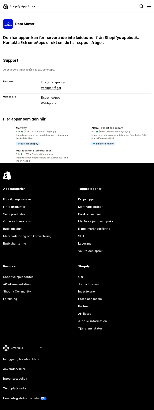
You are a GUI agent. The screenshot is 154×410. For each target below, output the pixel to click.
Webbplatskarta (14, 388)
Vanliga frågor (51, 88)
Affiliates (84, 313)
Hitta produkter (14, 206)
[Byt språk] (26, 348)
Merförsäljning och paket (96, 221)
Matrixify (21, 127)
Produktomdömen (90, 214)
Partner (83, 306)
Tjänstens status (90, 328)
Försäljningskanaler (17, 199)
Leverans (84, 243)
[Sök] (142, 6)
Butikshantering (14, 243)
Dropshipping (87, 199)
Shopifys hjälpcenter (18, 277)
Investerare (86, 291)
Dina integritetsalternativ (21, 398)
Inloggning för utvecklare (21, 359)
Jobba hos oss (88, 284)
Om (80, 277)
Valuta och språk (90, 251)
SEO (81, 236)
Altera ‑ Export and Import (107, 127)
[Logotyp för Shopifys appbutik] (19, 6)
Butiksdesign (12, 228)
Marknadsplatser (90, 206)
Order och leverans (17, 221)
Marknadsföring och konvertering (27, 236)
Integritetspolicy (53, 82)
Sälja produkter (14, 214)
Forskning (10, 299)
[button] (39, 136)
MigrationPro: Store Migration (34, 150)
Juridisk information (92, 321)
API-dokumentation (17, 284)
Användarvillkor (14, 369)
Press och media (90, 299)
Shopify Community (17, 291)
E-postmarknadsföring (94, 228)
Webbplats (48, 103)
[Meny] (149, 6)
